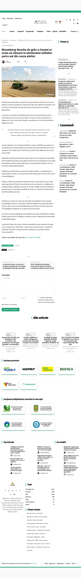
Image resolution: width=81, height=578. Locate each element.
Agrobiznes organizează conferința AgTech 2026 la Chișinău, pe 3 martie (71, 448)
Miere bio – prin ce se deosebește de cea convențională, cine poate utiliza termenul (44, 468)
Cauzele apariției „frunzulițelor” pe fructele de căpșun (16, 469)
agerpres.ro (11, 249)
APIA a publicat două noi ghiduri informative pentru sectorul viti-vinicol (71, 458)
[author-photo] (11, 455)
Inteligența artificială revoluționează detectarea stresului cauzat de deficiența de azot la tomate (17, 450)
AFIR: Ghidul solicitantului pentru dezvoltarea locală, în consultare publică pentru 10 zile (42, 266)
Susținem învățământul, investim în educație (23, 399)
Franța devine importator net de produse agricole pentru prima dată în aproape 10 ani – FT (67, 65)
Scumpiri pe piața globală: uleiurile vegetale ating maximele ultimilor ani (50, 340)
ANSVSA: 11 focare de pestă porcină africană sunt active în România (44, 448)
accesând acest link (32, 237)
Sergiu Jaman (16, 455)
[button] (74, 31)
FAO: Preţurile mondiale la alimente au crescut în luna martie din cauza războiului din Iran (70, 341)
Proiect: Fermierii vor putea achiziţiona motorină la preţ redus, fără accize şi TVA (69, 155)
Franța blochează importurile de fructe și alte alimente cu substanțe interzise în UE (68, 105)
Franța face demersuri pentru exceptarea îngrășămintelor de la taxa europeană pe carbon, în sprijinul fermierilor (67, 85)
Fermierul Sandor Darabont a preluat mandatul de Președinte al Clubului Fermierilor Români (14, 266)
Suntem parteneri (11, 360)
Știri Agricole (12, 40)
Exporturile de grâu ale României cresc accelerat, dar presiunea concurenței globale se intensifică (10, 341)
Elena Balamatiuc (9, 62)
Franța (17, 245)
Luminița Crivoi (17, 464)
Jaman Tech (33, 563)
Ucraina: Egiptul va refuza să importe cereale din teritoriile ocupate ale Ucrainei (30, 340)
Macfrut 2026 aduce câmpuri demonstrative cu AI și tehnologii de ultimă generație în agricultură (71, 469)
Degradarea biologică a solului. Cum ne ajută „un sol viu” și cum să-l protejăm (45, 458)
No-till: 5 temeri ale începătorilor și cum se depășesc (17, 460)
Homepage (5, 40)
